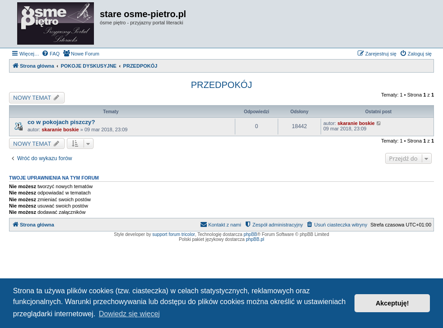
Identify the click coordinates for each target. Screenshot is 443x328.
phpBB (250, 234)
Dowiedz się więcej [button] (129, 314)
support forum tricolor (173, 234)
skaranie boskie (60, 129)
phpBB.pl (255, 239)
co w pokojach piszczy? (61, 122)
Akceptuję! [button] (392, 303)
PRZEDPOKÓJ (221, 85)
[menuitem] (51, 53)
